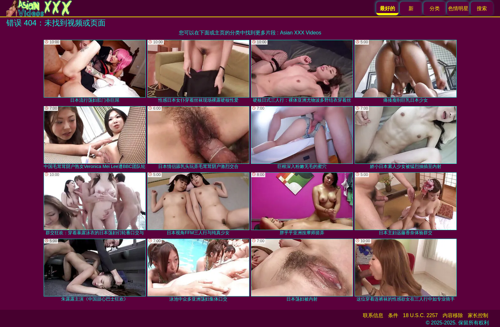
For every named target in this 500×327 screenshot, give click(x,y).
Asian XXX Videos (300, 32)
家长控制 (478, 315)
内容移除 (453, 315)
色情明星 (458, 8)
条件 (393, 315)
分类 (435, 8)
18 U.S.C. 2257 (420, 315)
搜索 (482, 8)
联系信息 (373, 315)
